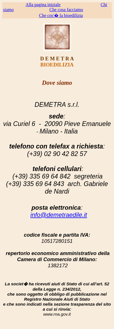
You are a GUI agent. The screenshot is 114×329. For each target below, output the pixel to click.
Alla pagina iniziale (43, 4)
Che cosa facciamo (66, 9)
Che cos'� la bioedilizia (61, 15)
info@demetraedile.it (58, 214)
